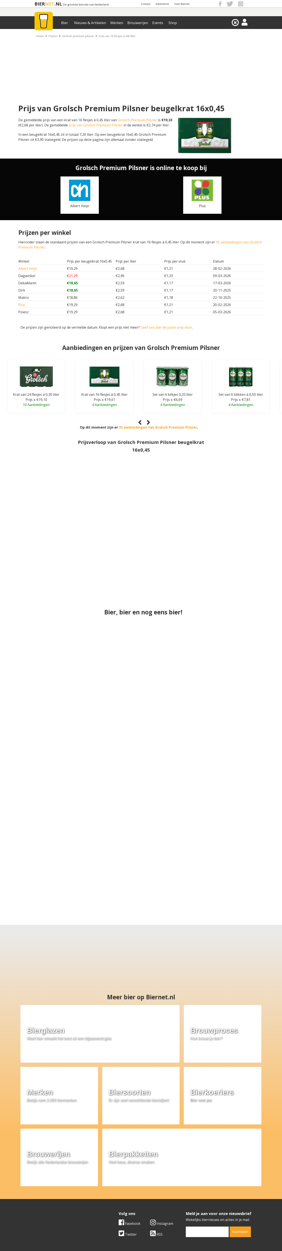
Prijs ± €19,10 (36, 399)
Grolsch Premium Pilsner (137, 120)
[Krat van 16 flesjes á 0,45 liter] (104, 379)
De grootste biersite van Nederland (86, 4)
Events (157, 22)
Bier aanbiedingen (118, 1193)
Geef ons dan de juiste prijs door (166, 327)
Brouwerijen (137, 22)
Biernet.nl (116, 1240)
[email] (207, 1156)
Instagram (161, 1148)
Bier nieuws (113, 1198)
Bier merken (114, 1188)
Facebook (129, 1148)
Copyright (186, 1193)
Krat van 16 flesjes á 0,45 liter (104, 394)
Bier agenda (113, 1207)
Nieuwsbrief (188, 1207)
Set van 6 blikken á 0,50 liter (241, 394)
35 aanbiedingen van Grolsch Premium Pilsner (158, 427)
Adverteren (162, 4)
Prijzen (53, 36)
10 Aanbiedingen (36, 404)
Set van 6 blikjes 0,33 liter (173, 394)
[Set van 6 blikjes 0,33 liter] (172, 379)
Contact (145, 4)
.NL (58, 4)
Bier (64, 22)
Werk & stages (40, 1198)
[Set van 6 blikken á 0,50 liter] (240, 379)
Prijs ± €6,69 (172, 399)
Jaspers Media (162, 1240)
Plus (21, 304)
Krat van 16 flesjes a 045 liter (117, 36)
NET (49, 4)
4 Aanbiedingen (104, 404)
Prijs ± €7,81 (240, 399)
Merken (116, 22)
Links (182, 1198)
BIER (40, 4)
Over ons (36, 1188)
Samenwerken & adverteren (51, 1202)
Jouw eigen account (193, 1202)
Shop (172, 22)
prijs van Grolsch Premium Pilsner (96, 125)
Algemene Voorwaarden (197, 1188)
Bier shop (111, 1202)
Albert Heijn (27, 268)
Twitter (128, 1158)
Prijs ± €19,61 (104, 399)
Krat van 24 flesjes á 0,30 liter (36, 394)
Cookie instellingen (44, 1207)
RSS (156, 1158)
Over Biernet (182, 4)
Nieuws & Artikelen (90, 22)
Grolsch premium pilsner (78, 36)
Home (40, 36)
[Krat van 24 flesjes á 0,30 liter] (36, 379)
